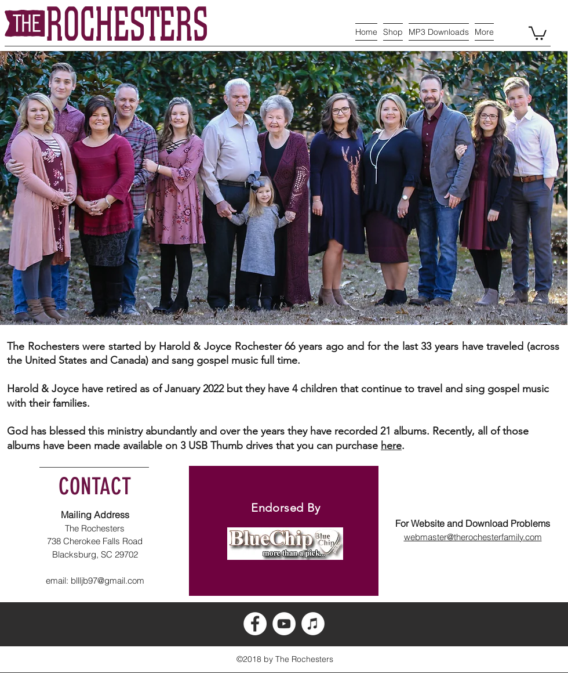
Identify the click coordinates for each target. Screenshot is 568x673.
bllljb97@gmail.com (107, 580)
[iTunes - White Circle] (313, 623)
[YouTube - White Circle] (284, 623)
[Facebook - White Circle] (255, 623)
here (391, 445)
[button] (538, 32)
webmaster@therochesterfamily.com (473, 536)
